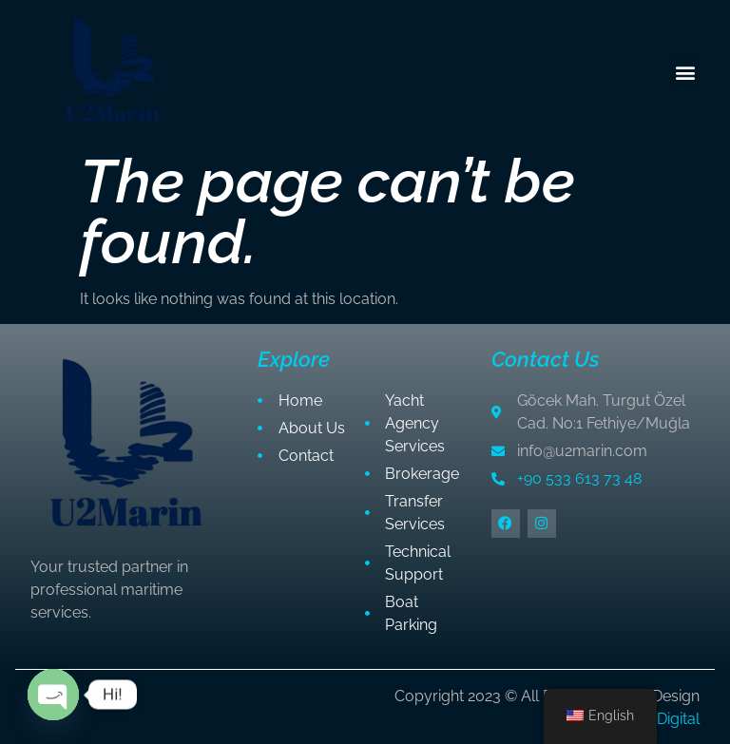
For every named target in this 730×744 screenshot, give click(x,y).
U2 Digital (667, 719)
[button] (685, 71)
